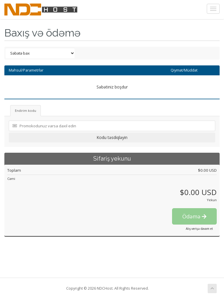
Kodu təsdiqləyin (112, 137)
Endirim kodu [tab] (25, 110)
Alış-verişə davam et (199, 229)
